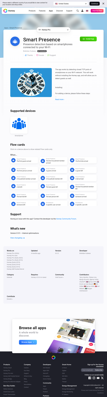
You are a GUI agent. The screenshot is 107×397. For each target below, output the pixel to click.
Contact (26, 387)
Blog (25, 379)
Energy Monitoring (67, 392)
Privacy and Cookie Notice (88, 390)
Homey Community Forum (66, 219)
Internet (9, 277)
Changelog (46, 376)
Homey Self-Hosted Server (11, 376)
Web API (45, 373)
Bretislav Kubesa (85, 253)
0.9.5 (57, 253)
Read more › (59, 99)
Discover (59, 12)
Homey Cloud (7, 368)
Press (25, 381)
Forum (45, 389)
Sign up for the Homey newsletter (95, 365)
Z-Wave (64, 368)
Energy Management (68, 389)
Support (69, 12)
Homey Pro (6, 370)
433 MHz (64, 376)
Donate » (10, 299)
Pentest (45, 392)
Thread (64, 381)
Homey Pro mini (8, 373)
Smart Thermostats (9, 394)
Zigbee (64, 370)
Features (42, 12)
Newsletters (27, 384)
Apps (51, 12)
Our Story (26, 370)
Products (32, 12)
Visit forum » (59, 277)
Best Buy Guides (9, 386)
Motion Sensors (8, 389)
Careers (26, 368)
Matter (64, 379)
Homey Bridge (7, 379)
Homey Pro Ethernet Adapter (11, 381)
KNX (63, 373)
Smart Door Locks (8, 392)
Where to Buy (28, 376)
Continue (94, 4)
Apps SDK (46, 370)
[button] (71, 4)
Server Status (47, 379)
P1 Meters (65, 394)
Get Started (46, 368)
